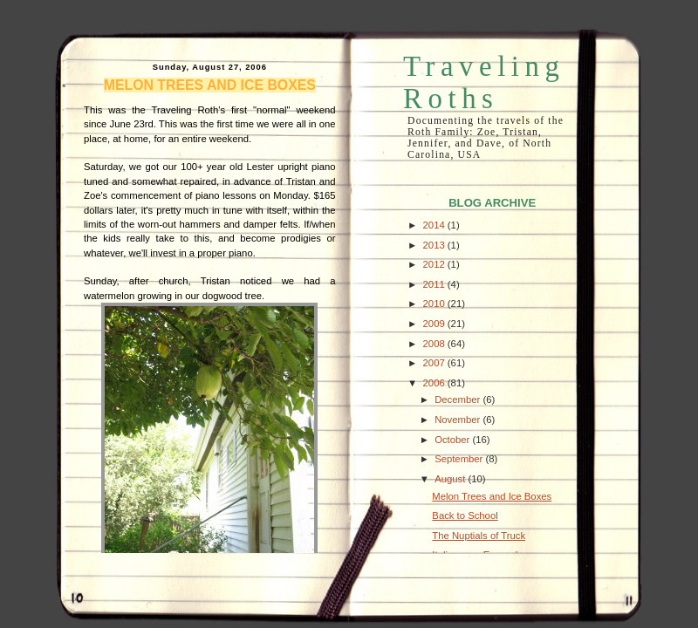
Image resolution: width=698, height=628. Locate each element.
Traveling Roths (484, 82)
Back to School (464, 515)
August (451, 479)
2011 (435, 284)
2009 (435, 323)
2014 (435, 225)
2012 (435, 264)
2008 (435, 343)
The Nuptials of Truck (478, 535)
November (458, 419)
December (458, 399)
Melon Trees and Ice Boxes (210, 85)
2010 (435, 303)
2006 (435, 383)
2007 (435, 363)
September (460, 459)
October (453, 439)
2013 (435, 245)
